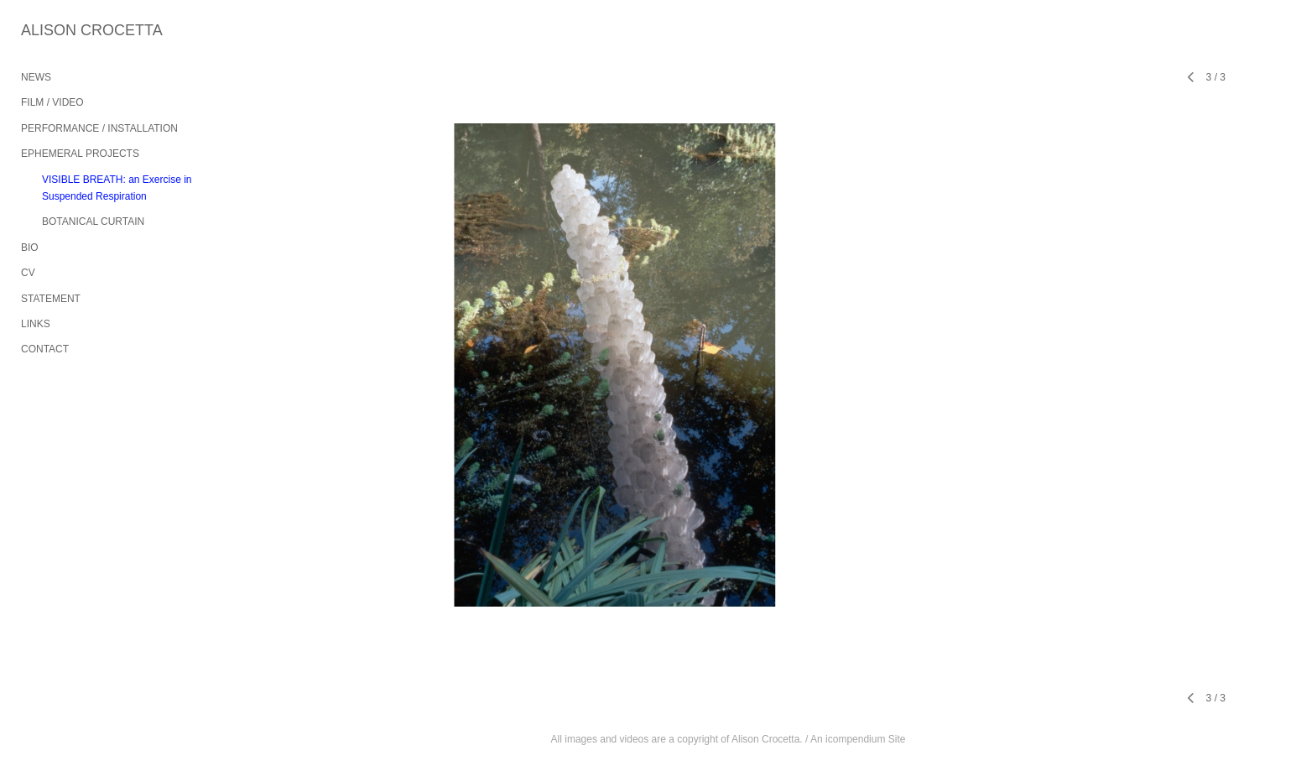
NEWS (36, 77)
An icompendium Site (857, 739)
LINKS (35, 324)
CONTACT (45, 349)
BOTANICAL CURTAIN (93, 221)
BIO (30, 247)
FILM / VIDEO (52, 102)
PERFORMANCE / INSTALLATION (99, 128)
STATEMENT (51, 299)
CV (28, 273)
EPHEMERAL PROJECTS (80, 153)
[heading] (63, 30)
